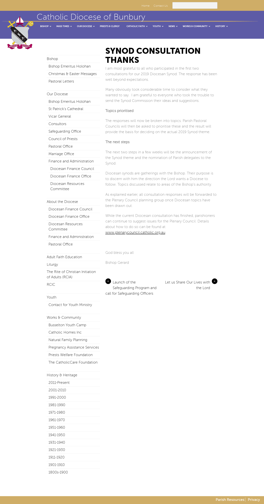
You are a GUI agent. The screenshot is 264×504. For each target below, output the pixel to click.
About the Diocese (62, 202)
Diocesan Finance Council (72, 169)
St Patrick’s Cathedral (66, 109)
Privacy (254, 500)
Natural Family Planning (68, 340)
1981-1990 (57, 405)
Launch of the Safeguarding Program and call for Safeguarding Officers (131, 287)
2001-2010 (57, 390)
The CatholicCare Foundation (73, 362)
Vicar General (60, 116)
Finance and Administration (71, 161)
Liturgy (52, 264)
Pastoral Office (61, 146)
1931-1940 (57, 442)
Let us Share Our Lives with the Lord (191, 284)
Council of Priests (63, 139)
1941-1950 (57, 435)
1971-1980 (57, 412)
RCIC (51, 284)
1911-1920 (57, 457)
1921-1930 (57, 450)
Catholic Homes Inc (65, 332)
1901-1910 (57, 465)
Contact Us (161, 5)
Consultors (57, 124)
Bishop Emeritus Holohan (70, 66)
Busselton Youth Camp (67, 325)
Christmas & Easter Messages (73, 74)
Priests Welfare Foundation (71, 355)
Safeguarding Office (65, 131)
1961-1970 (57, 420)
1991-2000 (57, 397)
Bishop (52, 59)
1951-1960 (57, 427)
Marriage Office (61, 154)
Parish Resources (230, 500)
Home (146, 5)
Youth (51, 297)
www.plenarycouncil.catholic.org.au (135, 232)
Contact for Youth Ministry (70, 305)
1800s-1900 (58, 472)
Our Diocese (57, 94)
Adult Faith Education (64, 257)
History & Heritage (62, 375)
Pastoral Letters (61, 81)
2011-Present (59, 382)
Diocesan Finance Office (70, 176)
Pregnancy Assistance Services (74, 347)
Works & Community (64, 317)
